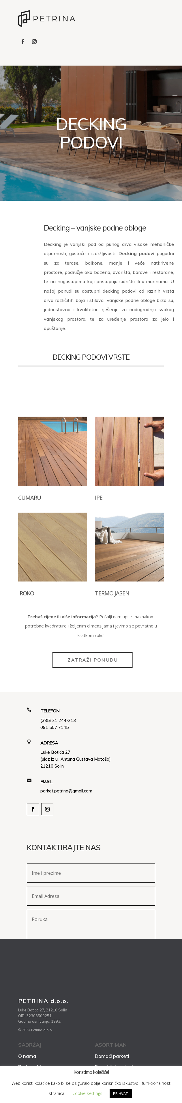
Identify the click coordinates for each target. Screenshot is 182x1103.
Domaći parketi (112, 1056)
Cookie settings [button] (87, 1093)
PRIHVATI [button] (121, 1093)
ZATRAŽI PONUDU (105, 660)
